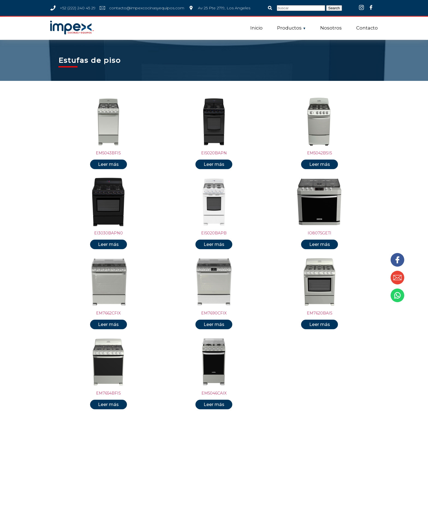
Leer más (108, 164)
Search (334, 8)
